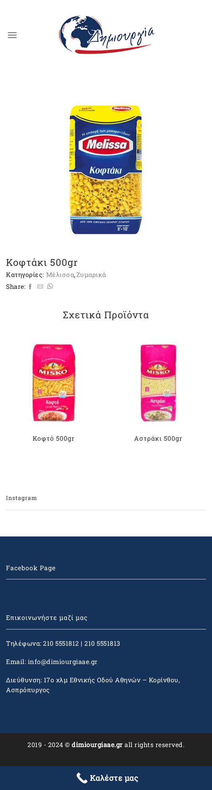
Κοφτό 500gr (54, 438)
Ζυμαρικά (91, 275)
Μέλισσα (60, 275)
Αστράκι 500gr (158, 438)
